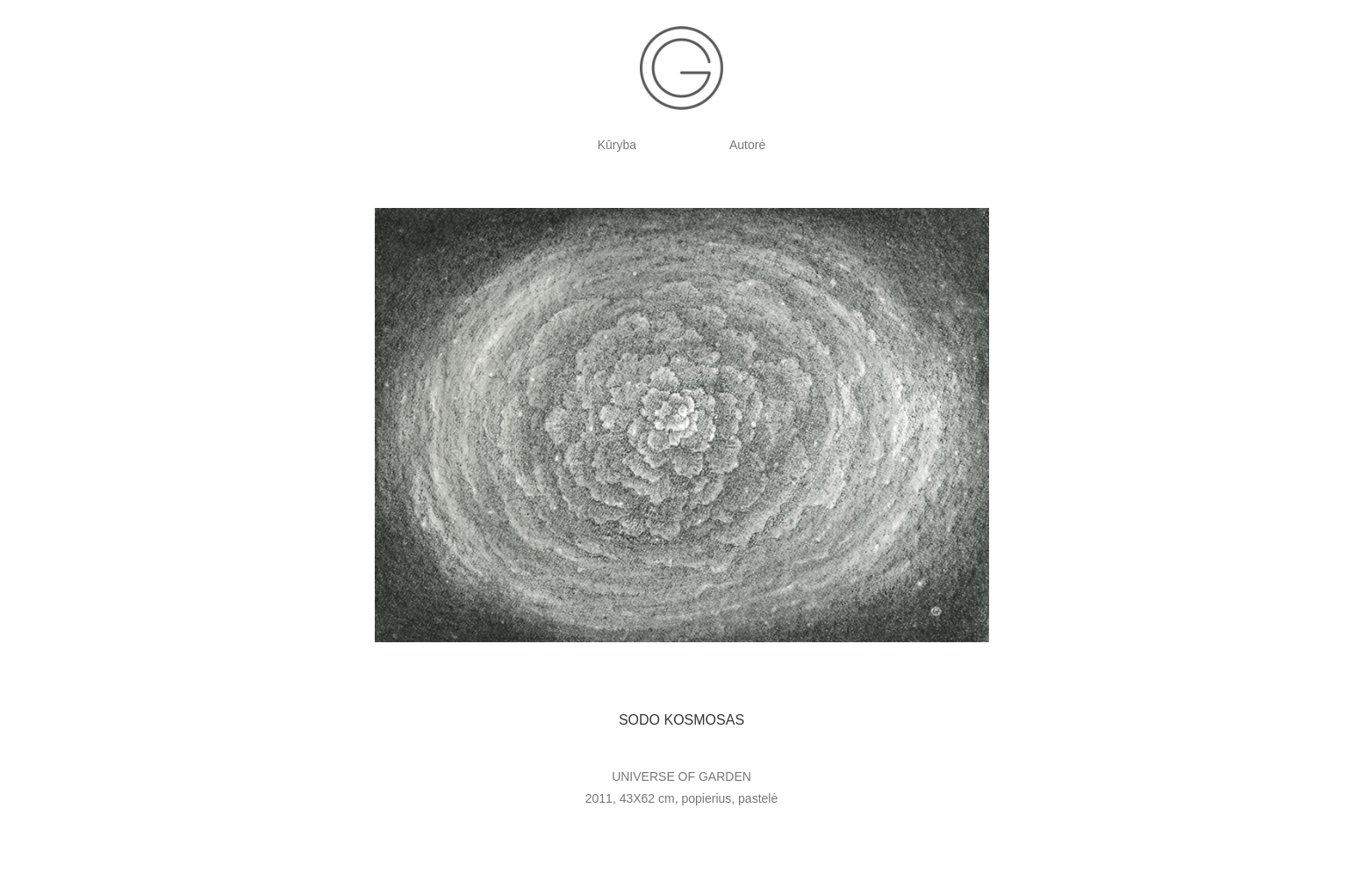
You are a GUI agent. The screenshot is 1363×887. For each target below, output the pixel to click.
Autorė (747, 145)
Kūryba (617, 145)
